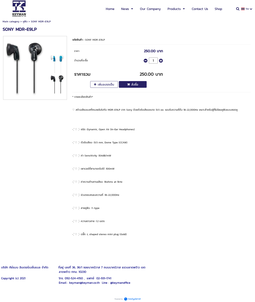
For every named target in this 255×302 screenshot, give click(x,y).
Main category (11, 21)
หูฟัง (25, 21)
